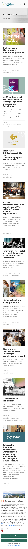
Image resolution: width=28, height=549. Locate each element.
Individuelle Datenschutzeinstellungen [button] (14, 545)
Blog (7, 70)
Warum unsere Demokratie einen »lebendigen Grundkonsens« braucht (14, 352)
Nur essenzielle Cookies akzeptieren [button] (14, 543)
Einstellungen (11, 525)
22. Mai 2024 (6, 483)
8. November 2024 (7, 321)
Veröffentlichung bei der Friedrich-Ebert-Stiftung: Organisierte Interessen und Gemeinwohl (13, 101)
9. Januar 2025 (6, 272)
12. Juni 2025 (6, 174)
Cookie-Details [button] (14, 547)
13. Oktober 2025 (7, 69)
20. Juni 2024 (6, 415)
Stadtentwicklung (12, 420)
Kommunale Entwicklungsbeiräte (11, 275)
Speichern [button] (14, 540)
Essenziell (4, 528)
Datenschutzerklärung (6, 524)
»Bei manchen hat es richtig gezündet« (12, 301)
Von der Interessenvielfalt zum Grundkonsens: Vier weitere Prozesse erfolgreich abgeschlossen (13, 208)
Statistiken (22, 528)
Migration (5, 420)
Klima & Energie (19, 417)
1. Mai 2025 (5, 230)
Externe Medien (6, 531)
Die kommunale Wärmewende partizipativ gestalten (13, 50)
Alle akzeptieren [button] (14, 536)
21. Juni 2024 (6, 370)
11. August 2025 (6, 122)
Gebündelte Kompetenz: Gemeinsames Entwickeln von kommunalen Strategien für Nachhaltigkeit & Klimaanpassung (11, 453)
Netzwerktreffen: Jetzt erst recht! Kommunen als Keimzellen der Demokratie (14, 254)
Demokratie (12, 70)
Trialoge (20, 420)
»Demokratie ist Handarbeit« (10, 400)
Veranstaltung (9, 273)
